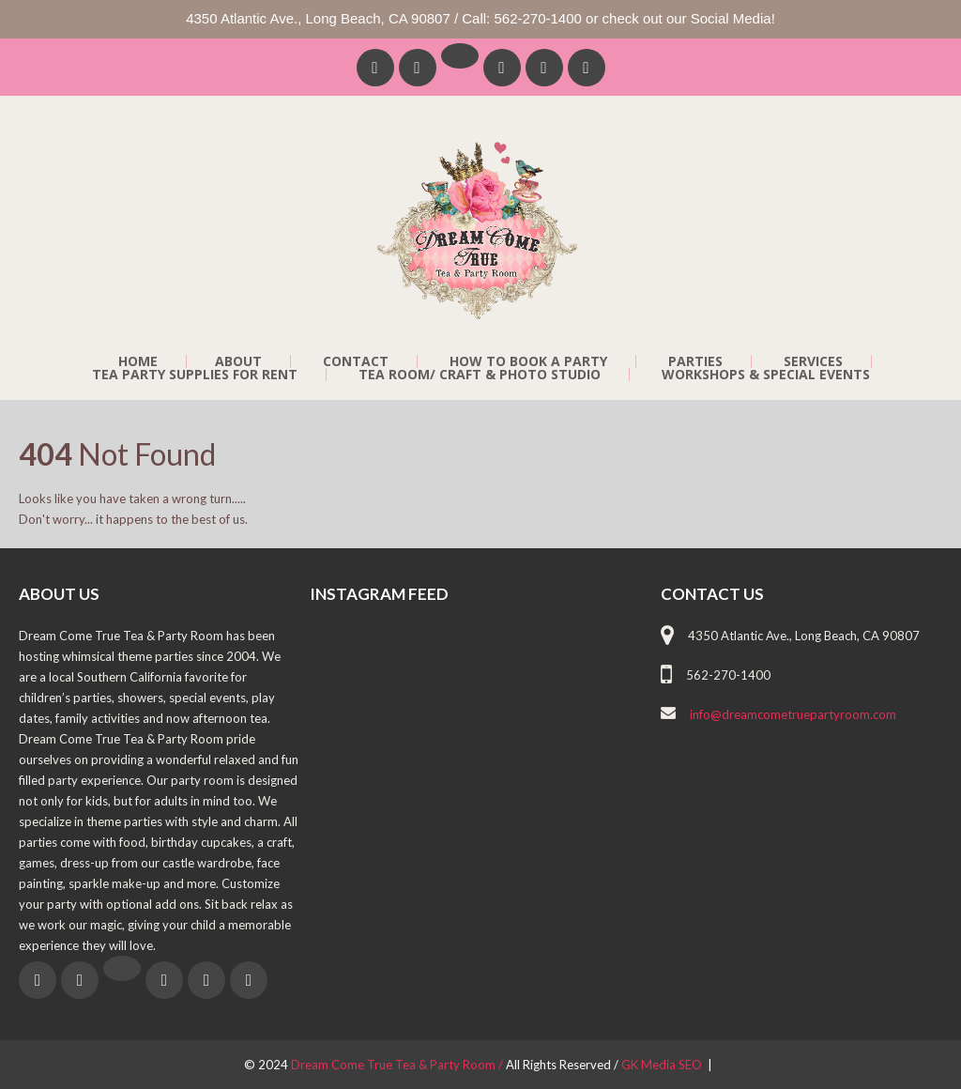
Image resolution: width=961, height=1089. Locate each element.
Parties (695, 361)
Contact (356, 361)
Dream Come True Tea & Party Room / (398, 1064)
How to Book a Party (528, 361)
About (238, 361)
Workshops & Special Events (766, 374)
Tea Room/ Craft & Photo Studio (479, 374)
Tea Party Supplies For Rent (194, 374)
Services (813, 361)
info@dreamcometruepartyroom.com (793, 714)
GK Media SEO (663, 1064)
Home (138, 361)
